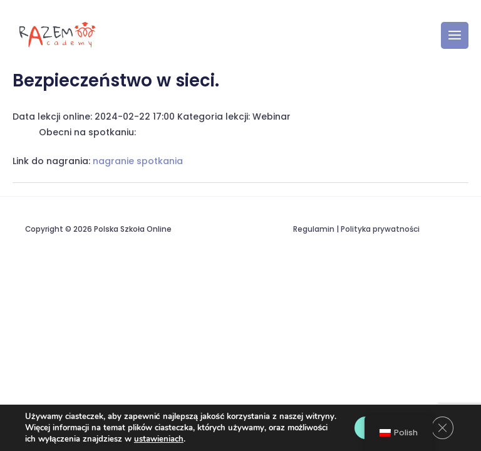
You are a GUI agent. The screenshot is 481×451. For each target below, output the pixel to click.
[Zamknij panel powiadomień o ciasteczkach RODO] (442, 422)
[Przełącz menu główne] (454, 36)
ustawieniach (159, 439)
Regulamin (313, 231)
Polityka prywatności (380, 231)
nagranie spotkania (138, 163)
